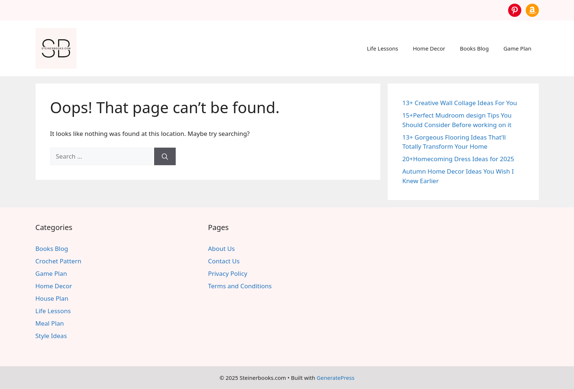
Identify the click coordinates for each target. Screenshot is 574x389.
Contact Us (224, 261)
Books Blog (474, 48)
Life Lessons (382, 48)
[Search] (165, 156)
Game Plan (517, 48)
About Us (221, 248)
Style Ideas (51, 335)
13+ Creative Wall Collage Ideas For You (459, 103)
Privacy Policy (227, 273)
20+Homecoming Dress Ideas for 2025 (458, 159)
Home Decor (429, 48)
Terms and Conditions (240, 286)
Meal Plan (50, 323)
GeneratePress (335, 377)
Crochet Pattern (59, 261)
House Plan (52, 298)
